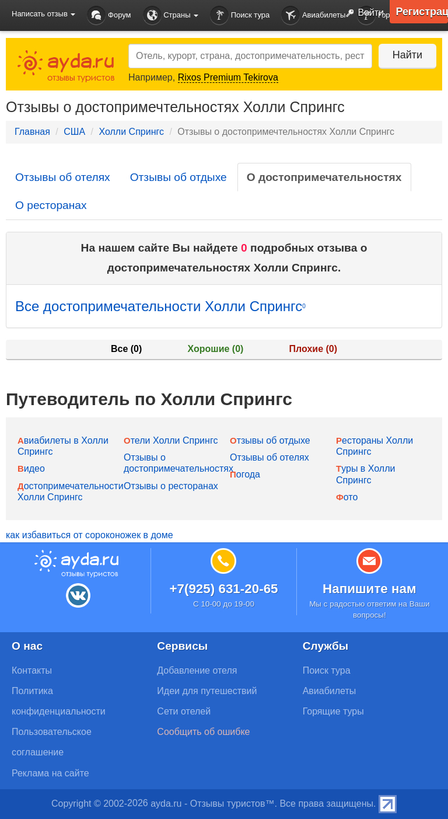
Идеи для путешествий (207, 691)
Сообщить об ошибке (203, 732)
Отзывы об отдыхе (178, 177)
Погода (245, 474)
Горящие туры (333, 711)
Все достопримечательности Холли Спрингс (160, 306)
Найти (407, 55)
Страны (171, 15)
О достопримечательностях (324, 177)
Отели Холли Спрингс (171, 440)
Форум (109, 15)
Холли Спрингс (131, 132)
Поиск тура (240, 15)
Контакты (32, 670)
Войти (362, 13)
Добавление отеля (197, 670)
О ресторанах (51, 205)
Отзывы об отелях (62, 177)
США (74, 132)
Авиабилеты (313, 15)
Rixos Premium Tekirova (228, 77)
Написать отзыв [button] (43, 13)
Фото (347, 497)
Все (126, 349)
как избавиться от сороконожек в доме (89, 535)
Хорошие (216, 349)
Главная (32, 132)
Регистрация (422, 12)
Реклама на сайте (50, 773)
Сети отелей (184, 711)
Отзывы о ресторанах (171, 486)
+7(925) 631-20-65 (223, 588)
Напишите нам (369, 588)
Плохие (313, 349)
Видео (31, 468)
